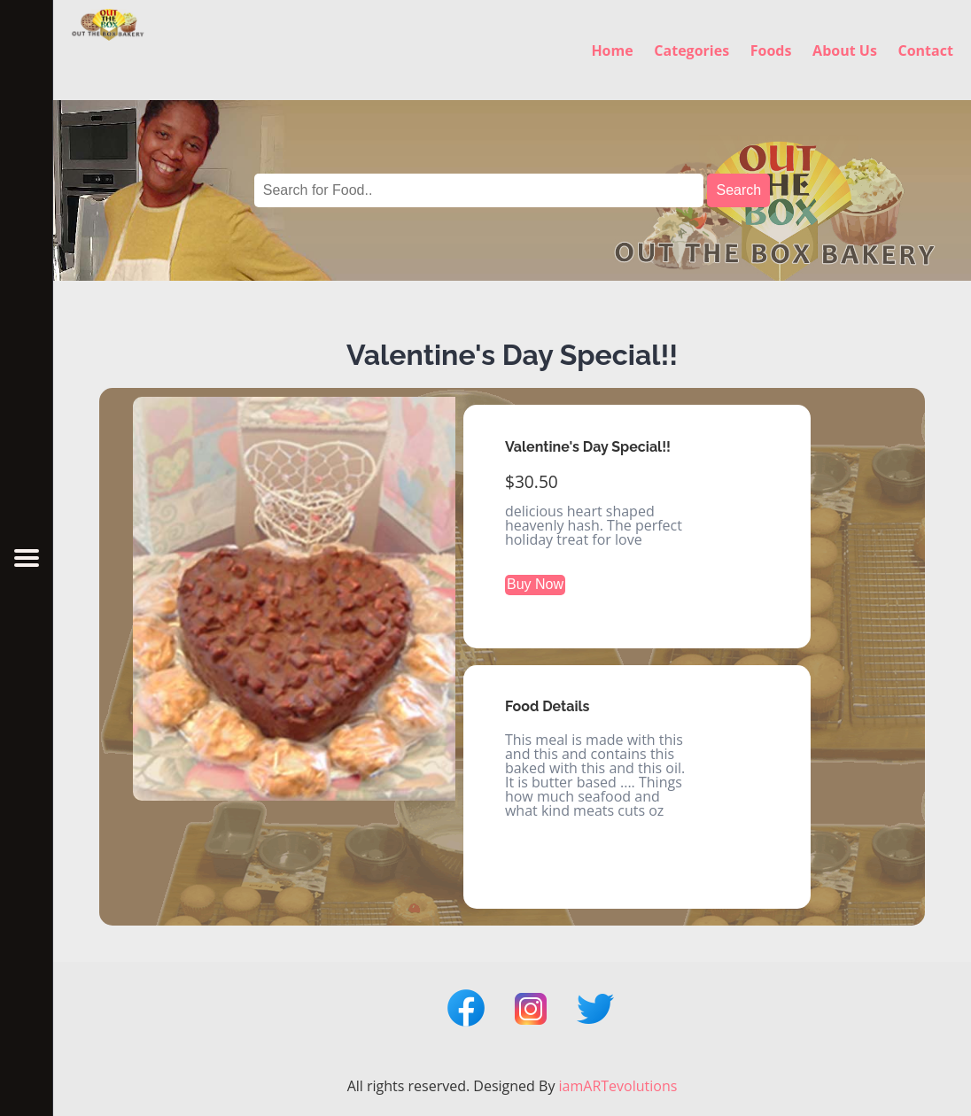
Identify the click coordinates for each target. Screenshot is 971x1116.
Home (612, 49)
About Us (844, 49)
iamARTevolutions (618, 1086)
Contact (924, 49)
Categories (691, 49)
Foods (771, 49)
